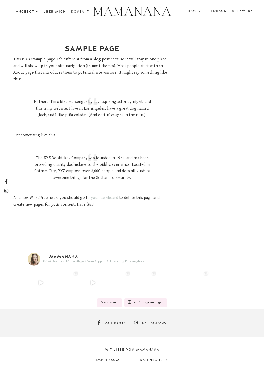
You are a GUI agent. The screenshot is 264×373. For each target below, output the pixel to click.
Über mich (54, 12)
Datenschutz (154, 360)
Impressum (108, 360)
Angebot (25, 12)
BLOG (192, 11)
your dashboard (104, 197)
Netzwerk (242, 11)
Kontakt (80, 12)
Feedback (216, 11)
